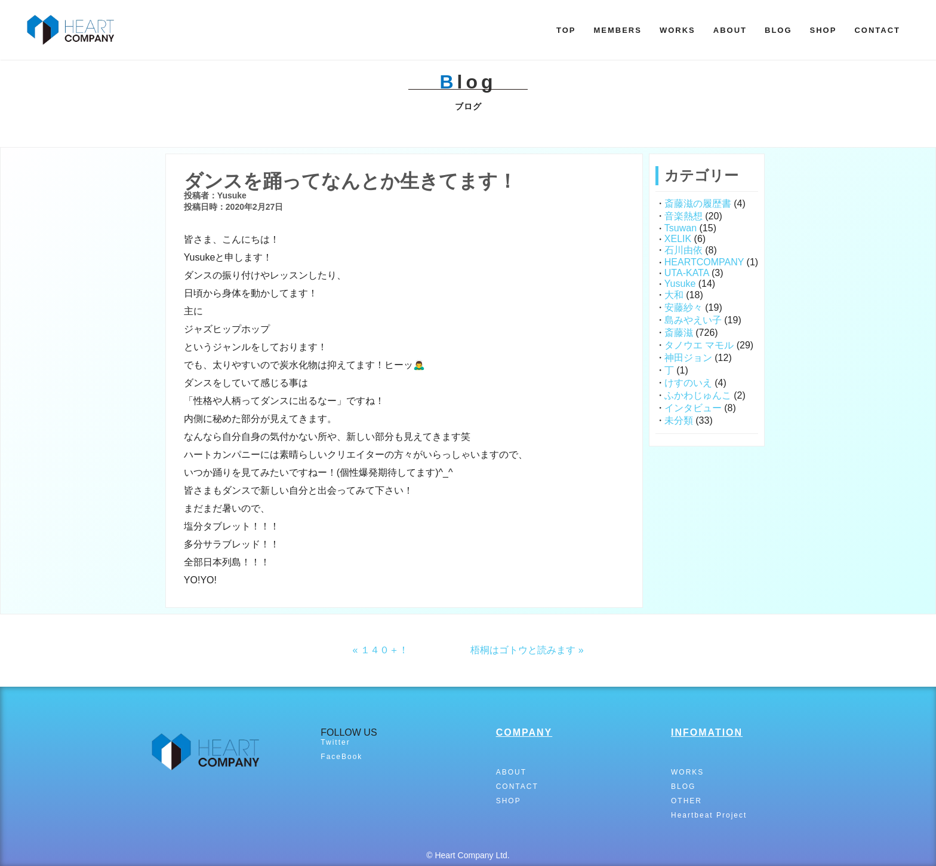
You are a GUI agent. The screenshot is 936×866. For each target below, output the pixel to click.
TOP (566, 30)
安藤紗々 (683, 307)
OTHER (686, 801)
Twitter (335, 742)
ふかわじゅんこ (697, 395)
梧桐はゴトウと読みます (522, 650)
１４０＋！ (384, 650)
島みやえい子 (693, 320)
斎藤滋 (678, 333)
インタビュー (693, 408)
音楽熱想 (683, 216)
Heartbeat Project (709, 815)
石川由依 (683, 250)
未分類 (678, 420)
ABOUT (730, 30)
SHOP (823, 30)
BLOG (778, 30)
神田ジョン (688, 358)
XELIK (677, 239)
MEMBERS (617, 30)
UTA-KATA (686, 273)
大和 (673, 295)
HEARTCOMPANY (704, 262)
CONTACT (877, 30)
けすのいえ (688, 383)
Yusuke (679, 284)
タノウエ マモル (699, 345)
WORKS (677, 30)
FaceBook (341, 756)
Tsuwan (680, 228)
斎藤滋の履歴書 (697, 203)
